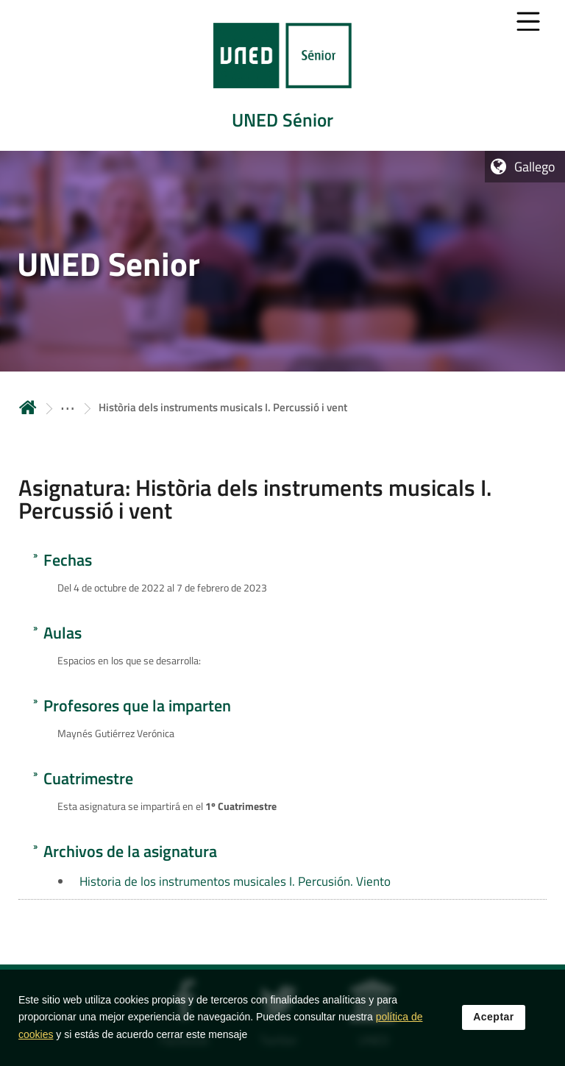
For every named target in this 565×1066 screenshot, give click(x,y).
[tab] (282, 75)
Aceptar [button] (493, 1020)
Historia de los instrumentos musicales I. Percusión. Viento (235, 881)
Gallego (534, 167)
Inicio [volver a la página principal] (28, 407)
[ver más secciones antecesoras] (67, 407)
